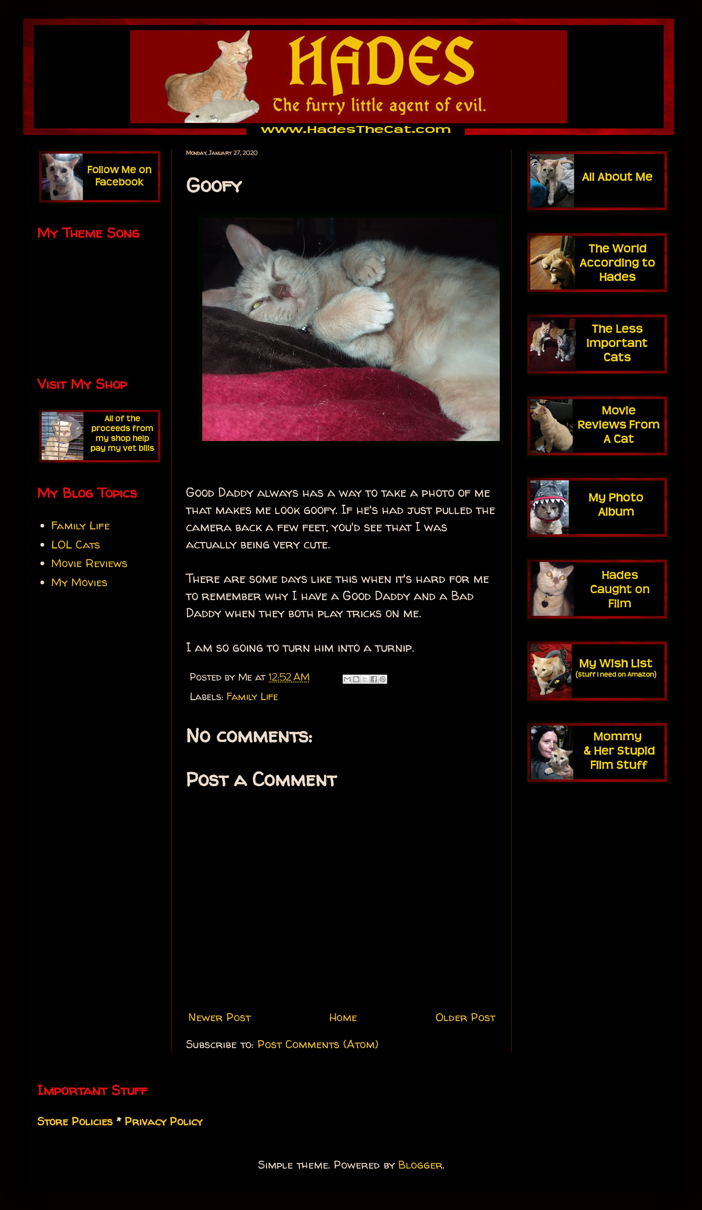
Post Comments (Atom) (318, 1044)
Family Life (252, 696)
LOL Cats (75, 544)
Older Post (465, 1017)
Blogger (420, 1164)
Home (343, 1017)
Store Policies (75, 1121)
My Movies (79, 582)
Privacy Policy (163, 1121)
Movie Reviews (89, 563)
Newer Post (219, 1017)
